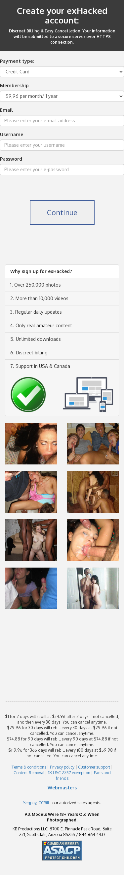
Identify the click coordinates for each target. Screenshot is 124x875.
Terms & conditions (29, 767)
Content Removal (29, 772)
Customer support (94, 767)
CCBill (43, 802)
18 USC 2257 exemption (69, 772)
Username (11, 134)
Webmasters (62, 787)
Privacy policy (62, 767)
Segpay (29, 802)
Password (11, 159)
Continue (62, 212)
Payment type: (17, 61)
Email (6, 110)
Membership (14, 85)
